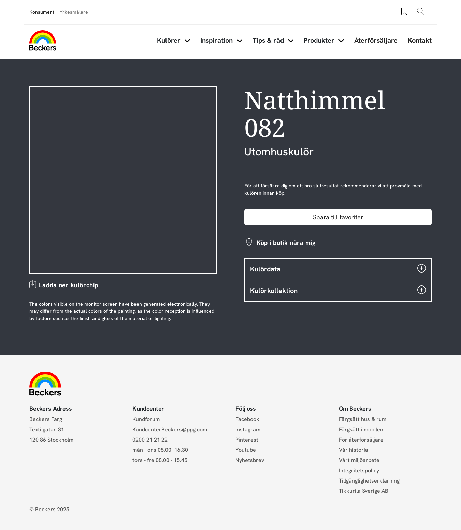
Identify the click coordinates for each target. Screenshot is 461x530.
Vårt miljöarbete (359, 460)
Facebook (247, 419)
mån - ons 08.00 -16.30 (160, 450)
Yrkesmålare (74, 12)
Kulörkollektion (338, 290)
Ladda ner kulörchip (68, 285)
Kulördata (338, 269)
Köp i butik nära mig (286, 243)
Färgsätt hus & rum (362, 419)
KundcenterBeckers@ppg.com (171, 429)
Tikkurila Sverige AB (363, 490)
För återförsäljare (361, 439)
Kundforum (146, 419)
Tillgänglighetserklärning (369, 480)
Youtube (245, 450)
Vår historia (353, 450)
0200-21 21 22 (150, 439)
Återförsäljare (376, 40)
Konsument (41, 12)
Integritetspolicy (359, 470)
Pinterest (246, 439)
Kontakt (420, 40)
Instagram (247, 429)
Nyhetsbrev (249, 460)
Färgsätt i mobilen (361, 429)
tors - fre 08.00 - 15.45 (159, 460)
